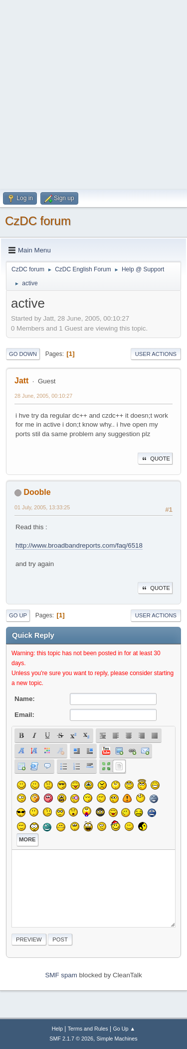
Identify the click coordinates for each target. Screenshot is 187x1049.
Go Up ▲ (124, 1029)
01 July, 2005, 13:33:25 (42, 507)
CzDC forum (38, 221)
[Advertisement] (93, 93)
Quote (155, 459)
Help (57, 1029)
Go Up (18, 615)
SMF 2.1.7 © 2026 (71, 1039)
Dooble (36, 492)
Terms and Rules (88, 1029)
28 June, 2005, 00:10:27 (43, 396)
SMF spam (61, 975)
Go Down (23, 354)
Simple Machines (117, 1039)
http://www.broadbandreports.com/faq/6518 (79, 545)
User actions (156, 354)
